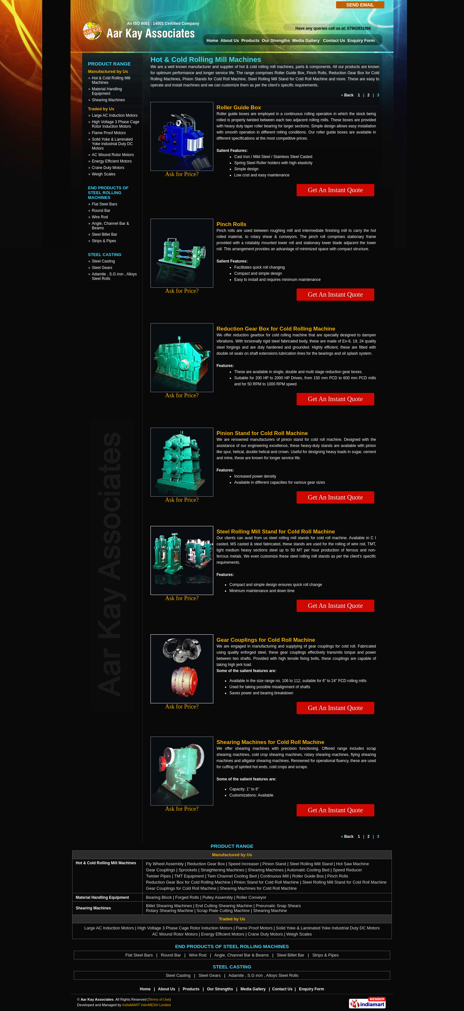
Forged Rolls (187, 897)
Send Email (360, 4)
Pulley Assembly (217, 897)
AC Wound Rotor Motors (113, 155)
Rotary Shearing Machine (169, 910)
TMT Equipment (189, 876)
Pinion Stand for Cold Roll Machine (266, 882)
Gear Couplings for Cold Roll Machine (181, 888)
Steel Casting (103, 261)
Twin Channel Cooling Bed (231, 876)
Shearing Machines (108, 100)
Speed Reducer (347, 869)
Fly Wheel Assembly (165, 863)
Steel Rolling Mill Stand (311, 863)
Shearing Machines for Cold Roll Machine (258, 888)
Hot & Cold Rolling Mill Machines (106, 863)
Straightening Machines (222, 869)
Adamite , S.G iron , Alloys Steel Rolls (263, 975)
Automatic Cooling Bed (308, 869)
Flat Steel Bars (104, 204)
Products (250, 40)
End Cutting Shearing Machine (224, 905)
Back (348, 95)
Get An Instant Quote (335, 189)
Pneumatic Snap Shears (278, 905)
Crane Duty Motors (108, 167)
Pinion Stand (274, 863)
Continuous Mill (274, 876)
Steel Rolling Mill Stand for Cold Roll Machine (344, 882)
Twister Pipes (158, 876)
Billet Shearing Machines (169, 905)
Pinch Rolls (337, 876)
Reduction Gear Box (206, 863)
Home (212, 40)
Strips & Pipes (104, 241)
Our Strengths (276, 40)
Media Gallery (306, 40)
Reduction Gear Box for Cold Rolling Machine (188, 882)
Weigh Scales (103, 174)
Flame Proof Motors (109, 133)
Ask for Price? (181, 171)
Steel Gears (102, 267)
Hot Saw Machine (352, 863)
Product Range (109, 63)
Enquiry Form (361, 40)
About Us (229, 40)
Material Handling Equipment (107, 91)
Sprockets (188, 869)
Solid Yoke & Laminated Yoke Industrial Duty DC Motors (112, 144)
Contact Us (334, 40)
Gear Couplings (160, 869)
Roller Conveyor (251, 897)
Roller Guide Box (308, 876)
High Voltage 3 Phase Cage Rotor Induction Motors (115, 124)
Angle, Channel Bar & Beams (241, 955)
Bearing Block (159, 897)
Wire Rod (100, 217)
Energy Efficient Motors (112, 161)
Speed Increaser (243, 863)
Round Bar (101, 210)
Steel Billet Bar (104, 234)
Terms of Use (159, 999)
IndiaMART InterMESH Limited (146, 1005)
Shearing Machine (270, 910)
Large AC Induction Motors (115, 115)
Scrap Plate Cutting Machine (223, 910)
